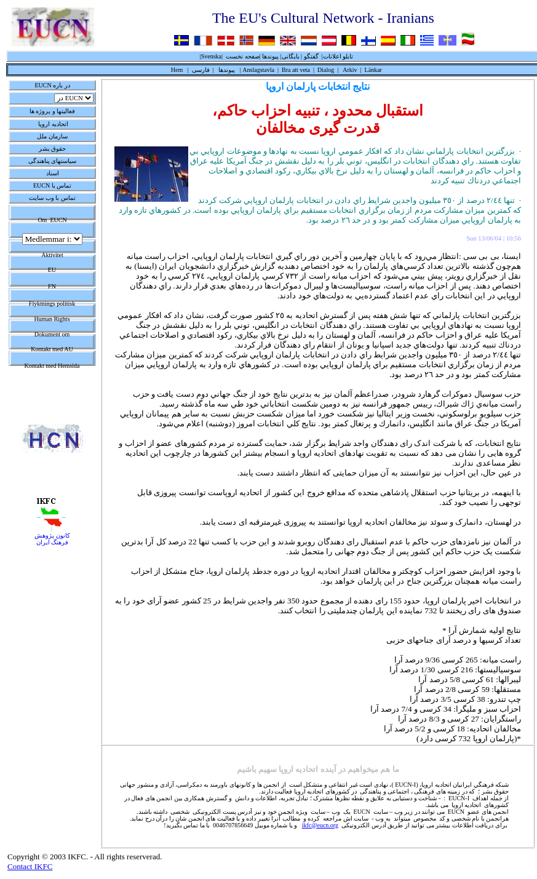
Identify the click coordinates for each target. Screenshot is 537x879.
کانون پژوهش (52, 535)
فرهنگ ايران (52, 542)
